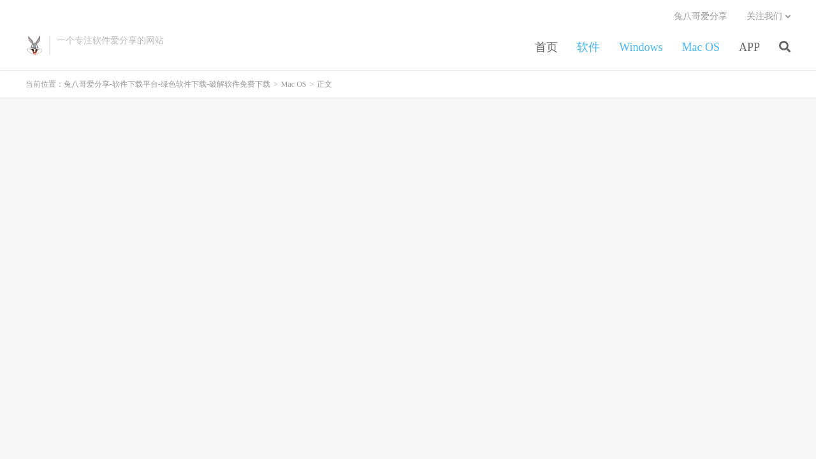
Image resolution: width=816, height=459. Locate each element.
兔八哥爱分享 (700, 16)
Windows (640, 47)
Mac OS (700, 47)
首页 (546, 47)
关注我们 (764, 16)
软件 (588, 47)
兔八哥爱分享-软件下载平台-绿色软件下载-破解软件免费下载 (34, 45)
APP (749, 47)
